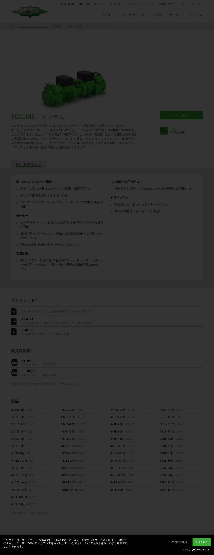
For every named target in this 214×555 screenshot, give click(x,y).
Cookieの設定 (179, 542)
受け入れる (201, 542)
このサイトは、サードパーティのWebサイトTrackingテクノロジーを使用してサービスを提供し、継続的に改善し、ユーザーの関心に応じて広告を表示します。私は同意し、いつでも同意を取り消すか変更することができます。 (65, 543)
